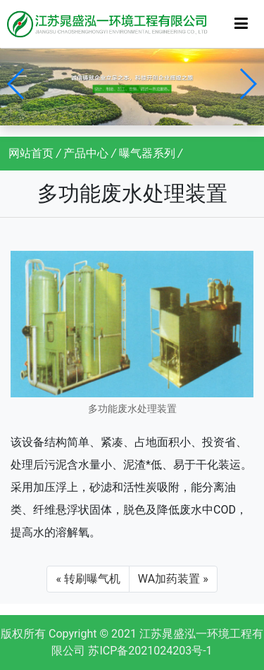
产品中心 (85, 153)
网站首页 (31, 153)
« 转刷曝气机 (88, 578)
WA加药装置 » (173, 578)
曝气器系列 (147, 153)
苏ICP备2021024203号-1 (150, 650)
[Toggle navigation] (241, 23)
